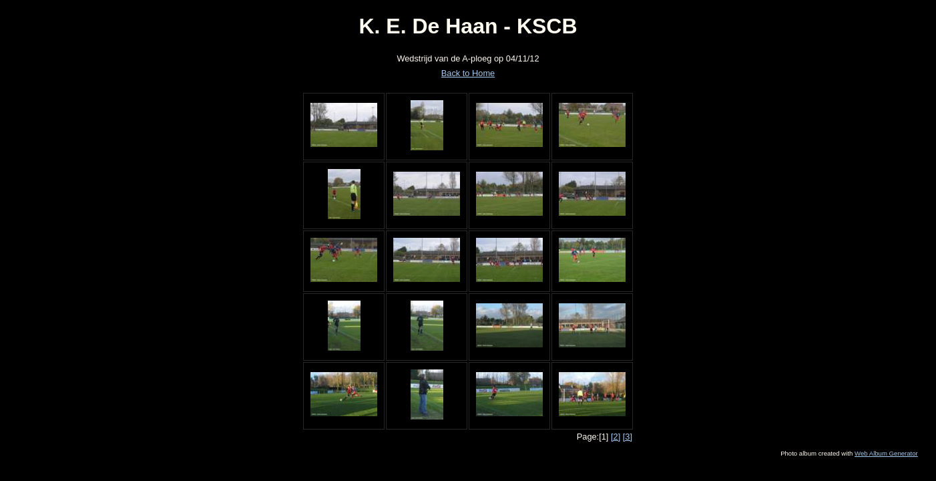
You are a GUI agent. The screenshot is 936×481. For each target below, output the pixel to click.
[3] (627, 437)
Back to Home (468, 73)
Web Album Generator (886, 453)
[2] (615, 437)
